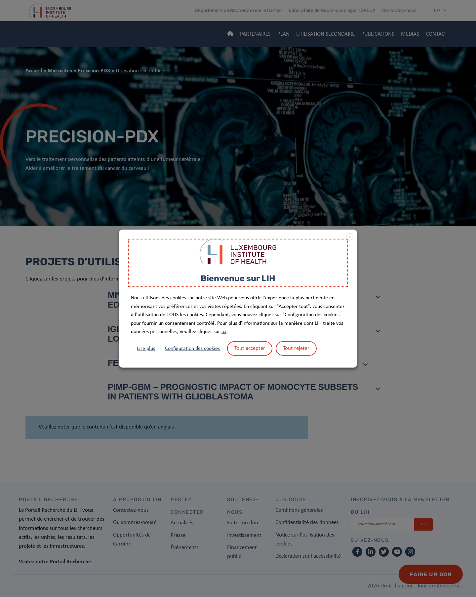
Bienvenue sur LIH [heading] (238, 278)
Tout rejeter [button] (296, 348)
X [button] (350, 237)
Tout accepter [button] (249, 348)
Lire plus (146, 348)
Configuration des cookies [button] (192, 348)
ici (223, 331)
